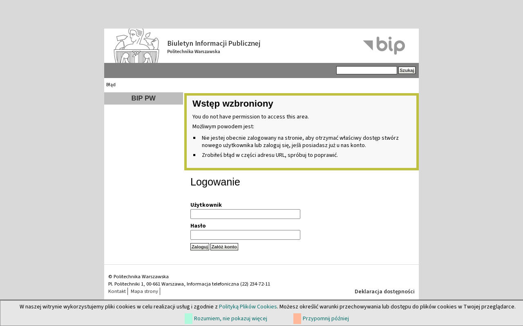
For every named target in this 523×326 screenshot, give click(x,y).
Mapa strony (144, 291)
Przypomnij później (326, 319)
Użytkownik (206, 205)
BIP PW (144, 98)
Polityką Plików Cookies (248, 307)
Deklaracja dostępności (385, 292)
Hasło (198, 226)
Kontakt (117, 291)
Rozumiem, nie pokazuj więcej (230, 319)
